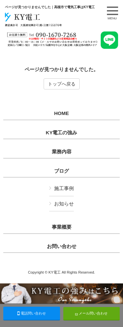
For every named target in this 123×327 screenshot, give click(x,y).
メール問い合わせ (91, 313)
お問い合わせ (61, 246)
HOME (61, 113)
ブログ (61, 171)
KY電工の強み (61, 132)
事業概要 (62, 227)
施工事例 (64, 188)
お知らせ (64, 203)
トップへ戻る (61, 84)
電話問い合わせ (31, 313)
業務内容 (62, 151)
